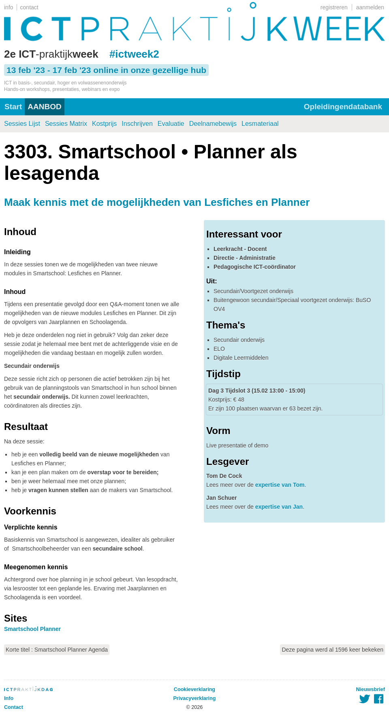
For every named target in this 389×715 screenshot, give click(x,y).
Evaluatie (171, 123)
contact (29, 7)
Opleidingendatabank (343, 106)
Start (13, 106)
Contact (13, 707)
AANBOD (44, 106)
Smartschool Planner (32, 629)
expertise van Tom (280, 485)
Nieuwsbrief (370, 689)
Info (8, 698)
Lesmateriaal (260, 123)
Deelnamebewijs (213, 123)
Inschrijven (137, 123)
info (8, 7)
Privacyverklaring (194, 698)
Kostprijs (104, 123)
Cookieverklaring (194, 689)
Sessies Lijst (22, 123)
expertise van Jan (279, 506)
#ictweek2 (134, 54)
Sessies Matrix (66, 123)
